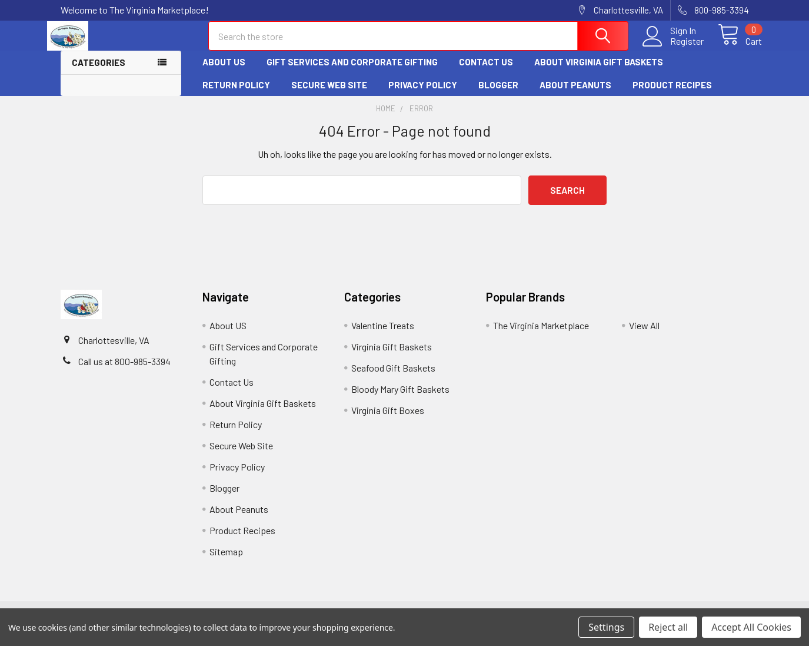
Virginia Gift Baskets (391, 356)
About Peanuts (575, 95)
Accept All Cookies (751, 627)
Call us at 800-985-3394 (124, 371)
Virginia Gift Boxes (387, 420)
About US (223, 72)
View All (644, 335)
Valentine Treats (382, 335)
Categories (98, 73)
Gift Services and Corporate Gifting (352, 72)
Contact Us (486, 72)
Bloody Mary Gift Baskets (400, 399)
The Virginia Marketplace (541, 335)
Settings (606, 627)
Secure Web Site (329, 95)
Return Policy (236, 95)
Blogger (498, 95)
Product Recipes (672, 95)
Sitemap (226, 561)
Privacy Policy (422, 95)
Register (674, 47)
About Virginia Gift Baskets (598, 72)
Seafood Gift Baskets (393, 377)
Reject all (668, 627)
